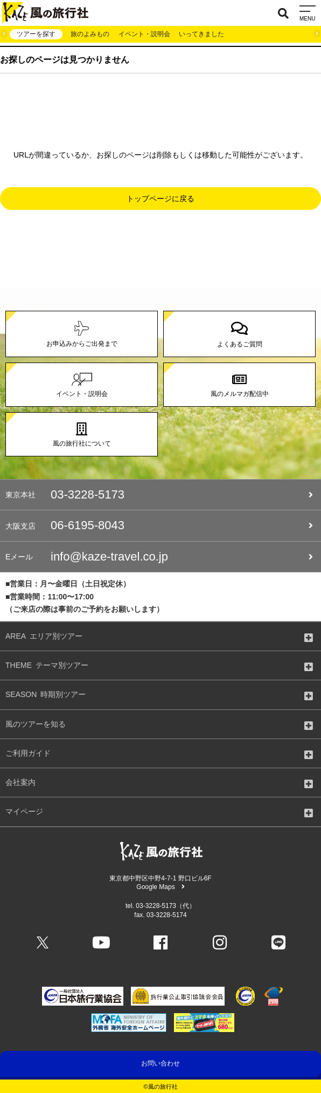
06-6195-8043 (159, 525)
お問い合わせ (160, 1063)
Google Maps (160, 887)
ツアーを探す (36, 34)
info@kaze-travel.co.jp (159, 557)
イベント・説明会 (144, 34)
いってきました (201, 34)
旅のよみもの (90, 34)
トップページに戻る (160, 198)
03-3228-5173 (159, 495)
